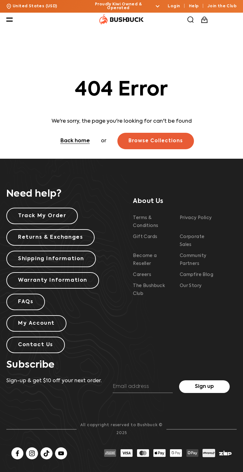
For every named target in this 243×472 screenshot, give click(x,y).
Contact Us (35, 344)
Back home (75, 141)
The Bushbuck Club (149, 290)
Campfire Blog (196, 275)
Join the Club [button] (222, 6)
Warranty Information (52, 280)
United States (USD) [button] (31, 6)
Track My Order (42, 215)
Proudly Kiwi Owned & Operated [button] (127, 6)
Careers (142, 275)
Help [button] (194, 6)
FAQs (25, 301)
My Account (36, 323)
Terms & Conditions (145, 222)
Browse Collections (155, 140)
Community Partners (193, 260)
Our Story (191, 286)
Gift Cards (145, 237)
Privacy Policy (196, 218)
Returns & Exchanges (50, 237)
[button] (44, 19)
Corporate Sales (192, 241)
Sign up (204, 386)
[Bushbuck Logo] (121, 19)
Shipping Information (51, 258)
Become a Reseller (145, 260)
